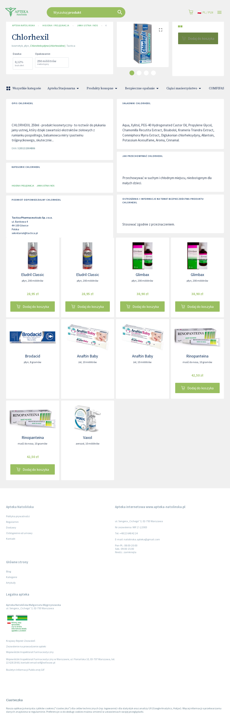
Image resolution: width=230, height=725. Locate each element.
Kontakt (10, 538)
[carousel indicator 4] (153, 73)
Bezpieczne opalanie (142, 88)
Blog (8, 571)
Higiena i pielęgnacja (56, 25)
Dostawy (11, 527)
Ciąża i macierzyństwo (184, 88)
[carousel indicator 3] (146, 73)
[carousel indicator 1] (131, 73)
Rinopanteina (197, 356)
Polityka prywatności (18, 516)
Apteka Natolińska (23, 25)
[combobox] (97, 12)
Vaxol (87, 437)
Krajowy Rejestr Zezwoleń (20, 640)
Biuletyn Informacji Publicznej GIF (25, 669)
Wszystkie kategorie (24, 88)
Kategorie (11, 577)
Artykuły (11, 582)
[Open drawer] (219, 12)
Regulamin (12, 521)
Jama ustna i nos (87, 25)
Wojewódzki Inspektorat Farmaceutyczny (30, 652)
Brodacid (32, 356)
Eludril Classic (32, 274)
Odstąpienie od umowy (19, 533)
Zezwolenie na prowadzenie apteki (26, 646)
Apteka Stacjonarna (64, 88)
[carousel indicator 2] (139, 73)
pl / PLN (205, 12)
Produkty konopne (103, 88)
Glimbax (142, 274)
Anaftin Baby (87, 356)
